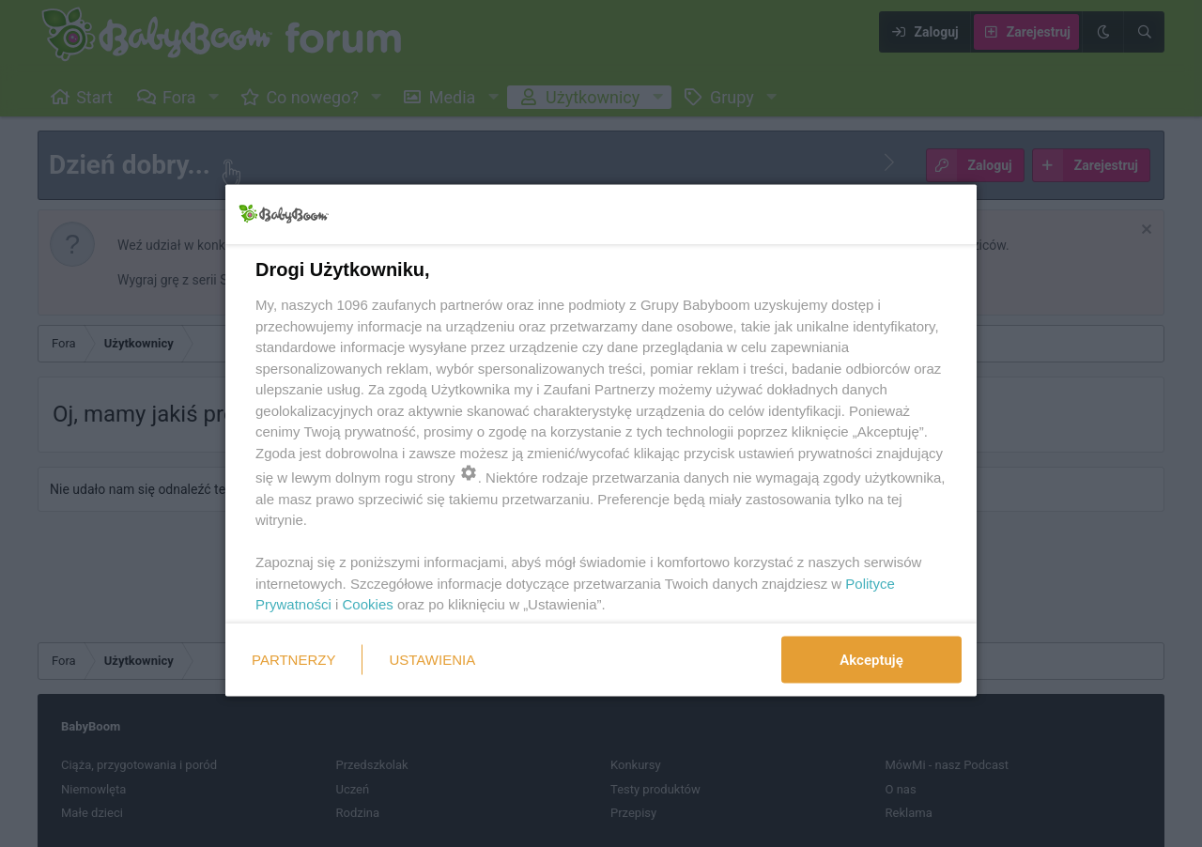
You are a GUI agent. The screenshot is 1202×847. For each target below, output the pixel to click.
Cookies (368, 604)
